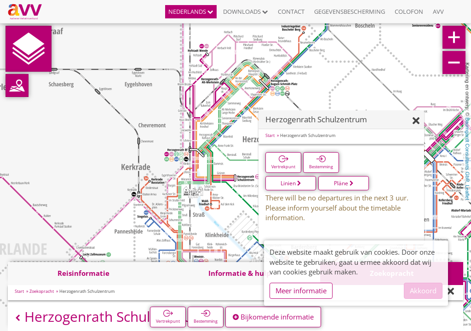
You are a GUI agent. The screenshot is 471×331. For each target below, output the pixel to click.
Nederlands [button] (190, 11)
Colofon (409, 11)
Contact (291, 11)
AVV (438, 11)
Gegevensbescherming (349, 11)
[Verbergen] (416, 121)
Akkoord (423, 290)
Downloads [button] (245, 11)
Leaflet (467, 192)
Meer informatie (301, 290)
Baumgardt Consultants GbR (467, 149)
